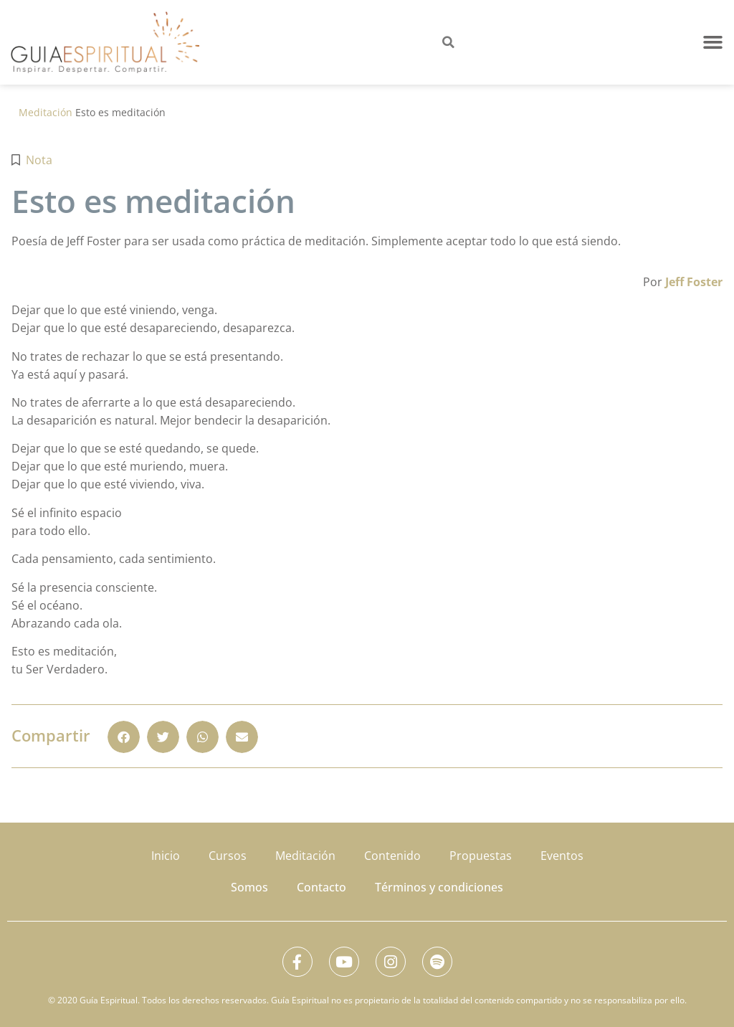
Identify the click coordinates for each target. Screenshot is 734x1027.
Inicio (165, 854)
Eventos (561, 854)
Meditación (45, 112)
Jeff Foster (694, 282)
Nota (39, 160)
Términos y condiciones (439, 883)
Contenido (392, 854)
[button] (713, 42)
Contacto (321, 883)
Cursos (228, 854)
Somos (249, 883)
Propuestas (480, 854)
